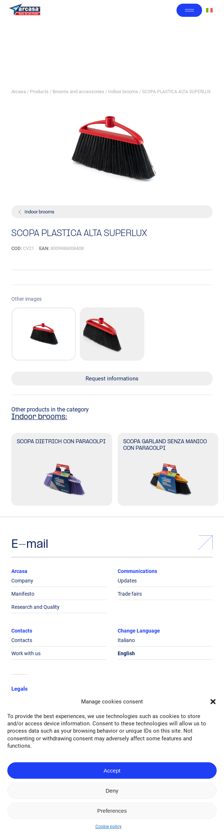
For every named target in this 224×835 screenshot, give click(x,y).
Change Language (139, 631)
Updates (127, 581)
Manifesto (22, 594)
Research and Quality (35, 607)
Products (39, 91)
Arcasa (18, 91)
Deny (112, 790)
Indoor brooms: (39, 417)
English (126, 653)
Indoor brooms (123, 91)
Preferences (112, 811)
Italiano (126, 640)
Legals (19, 689)
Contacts (21, 631)
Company (22, 581)
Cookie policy (108, 826)
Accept (112, 770)
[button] (213, 701)
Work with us (26, 653)
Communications (137, 571)
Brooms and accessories (78, 91)
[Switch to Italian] (209, 10)
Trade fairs (130, 594)
